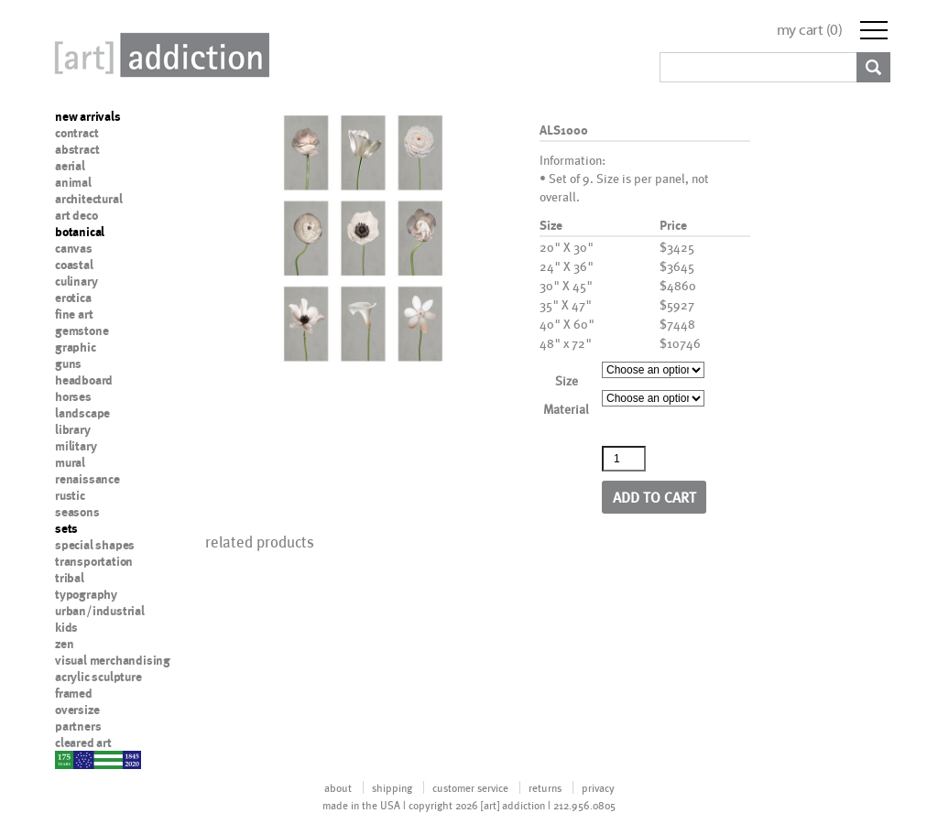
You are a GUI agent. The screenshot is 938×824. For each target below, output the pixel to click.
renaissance (87, 479)
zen (64, 643)
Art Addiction (158, 55)
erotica (73, 297)
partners (78, 726)
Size (566, 380)
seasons (77, 511)
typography (86, 594)
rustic (70, 495)
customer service (470, 787)
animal (73, 182)
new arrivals (88, 116)
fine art (74, 314)
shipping (392, 787)
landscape (82, 413)
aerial (70, 165)
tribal (69, 577)
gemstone (81, 330)
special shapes (95, 544)
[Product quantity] (624, 459)
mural (70, 462)
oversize (77, 709)
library (73, 429)
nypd (68, 759)
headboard (84, 380)
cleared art (83, 742)
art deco (76, 215)
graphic (75, 347)
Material (566, 409)
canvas (74, 248)
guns (68, 363)
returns (545, 787)
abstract (77, 149)
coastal (74, 264)
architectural (88, 198)
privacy (598, 787)
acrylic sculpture (98, 676)
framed (74, 693)
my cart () (810, 30)
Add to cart (654, 496)
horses (73, 396)
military (75, 446)
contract (76, 132)
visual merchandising (112, 660)
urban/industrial (100, 610)
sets (66, 528)
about (338, 787)
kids (66, 627)
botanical (79, 231)
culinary (76, 281)
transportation (94, 561)
